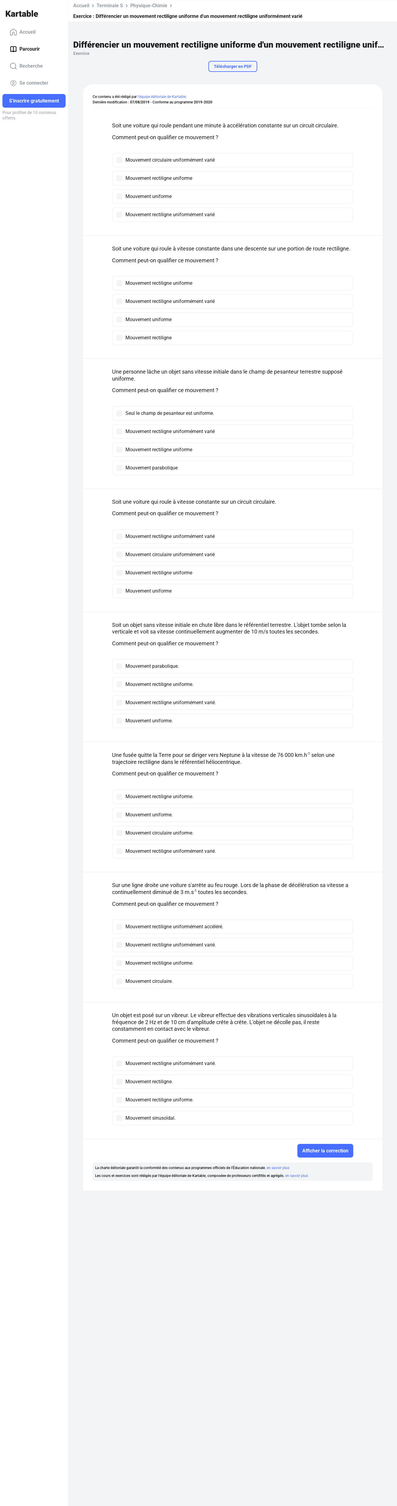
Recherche (26, 66)
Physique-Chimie (148, 5)
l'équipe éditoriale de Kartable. (162, 97)
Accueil (23, 32)
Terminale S (110, 5)
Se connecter (29, 83)
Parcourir (25, 49)
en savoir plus (278, 1168)
